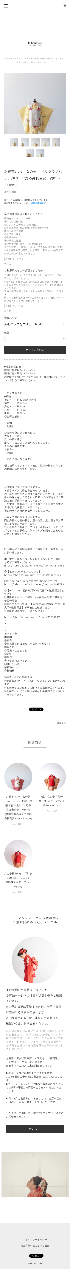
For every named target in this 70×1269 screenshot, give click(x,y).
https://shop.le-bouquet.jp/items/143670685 (32, 574)
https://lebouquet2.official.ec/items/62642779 (34, 584)
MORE (35, 1128)
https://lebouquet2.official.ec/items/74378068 (34, 565)
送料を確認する (38, 203)
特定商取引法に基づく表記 (35, 1245)
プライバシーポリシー (35, 1239)
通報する (61, 723)
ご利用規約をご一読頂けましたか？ (26, 270)
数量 (7, 332)
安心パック (10, 317)
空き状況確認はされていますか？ (24, 213)
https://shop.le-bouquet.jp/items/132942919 (32, 617)
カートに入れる (35, 349)
